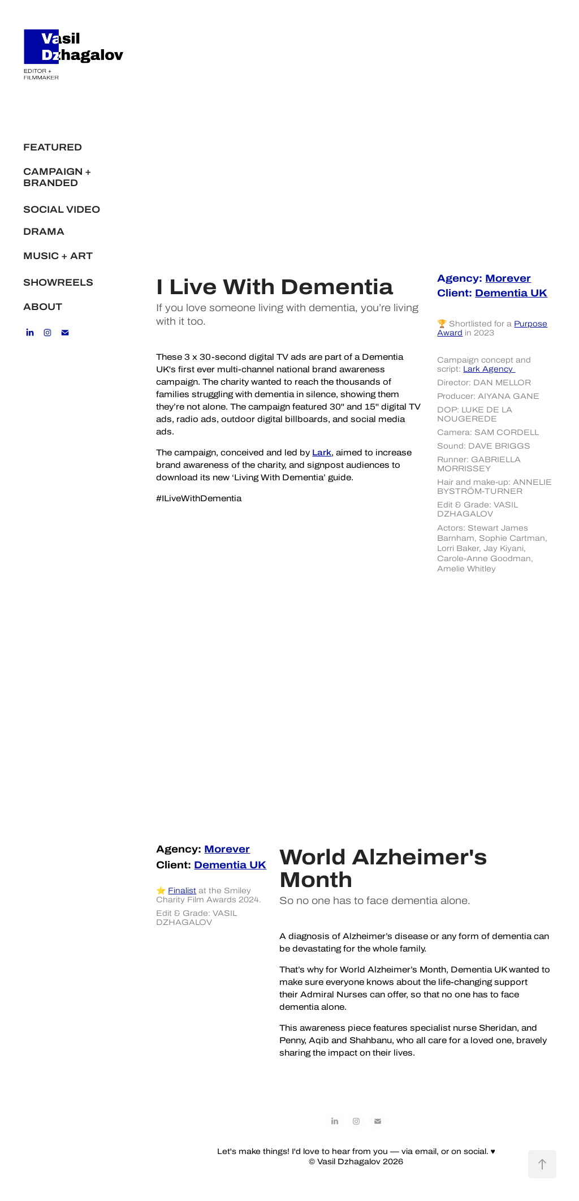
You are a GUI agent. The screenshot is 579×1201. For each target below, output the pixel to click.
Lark (321, 452)
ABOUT (42, 306)
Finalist (182, 890)
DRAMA (43, 231)
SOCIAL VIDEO (61, 209)
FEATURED (52, 147)
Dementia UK (230, 864)
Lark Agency (489, 368)
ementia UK (511, 292)
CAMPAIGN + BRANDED (57, 177)
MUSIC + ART (58, 255)
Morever (508, 278)
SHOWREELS (58, 282)
